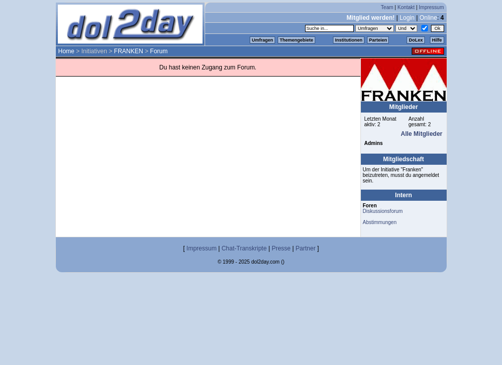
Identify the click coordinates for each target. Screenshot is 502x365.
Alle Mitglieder (421, 133)
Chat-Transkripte (243, 248)
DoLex (416, 40)
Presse (281, 248)
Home (66, 51)
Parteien (378, 40)
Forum (159, 51)
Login (406, 17)
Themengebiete (296, 40)
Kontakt (406, 7)
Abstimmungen (380, 222)
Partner (305, 248)
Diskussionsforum (383, 211)
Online (428, 17)
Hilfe (437, 40)
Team (387, 7)
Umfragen (262, 40)
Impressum (431, 7)
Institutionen (348, 40)
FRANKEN (128, 51)
